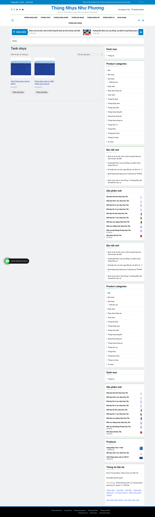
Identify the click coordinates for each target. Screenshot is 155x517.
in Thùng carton (121, 493)
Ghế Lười (109, 493)
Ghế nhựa (111, 79)
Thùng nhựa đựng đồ (115, 112)
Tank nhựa (111, 95)
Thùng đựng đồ (93, 18)
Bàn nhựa (111, 75)
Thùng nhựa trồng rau (115, 120)
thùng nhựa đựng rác (115, 116)
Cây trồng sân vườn (131, 500)
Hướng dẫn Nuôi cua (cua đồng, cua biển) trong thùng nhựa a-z (121, 31)
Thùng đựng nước (61, 18)
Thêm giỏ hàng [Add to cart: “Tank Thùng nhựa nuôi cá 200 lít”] (18, 92)
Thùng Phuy (112, 129)
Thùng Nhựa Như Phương (77, 8)
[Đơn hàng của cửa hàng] (90, 54)
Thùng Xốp (110, 490)
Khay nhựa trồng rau (115, 91)
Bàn (109, 70)
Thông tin (111, 56)
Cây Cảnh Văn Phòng (114, 500)
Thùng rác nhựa (75, 23)
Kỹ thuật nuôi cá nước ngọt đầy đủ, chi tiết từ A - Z (125, 169)
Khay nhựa (122, 18)
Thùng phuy (45, 18)
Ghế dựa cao (113, 82)
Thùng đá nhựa (77, 18)
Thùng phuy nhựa (113, 133)
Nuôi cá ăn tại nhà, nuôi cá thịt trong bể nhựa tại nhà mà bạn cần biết (106, 2)
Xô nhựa (110, 142)
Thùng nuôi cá (108, 18)
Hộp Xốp (120, 490)
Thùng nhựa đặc (31, 18)
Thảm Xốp (137, 490)
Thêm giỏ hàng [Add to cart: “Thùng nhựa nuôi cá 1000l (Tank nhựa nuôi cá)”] (41, 92)
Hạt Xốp (128, 490)
